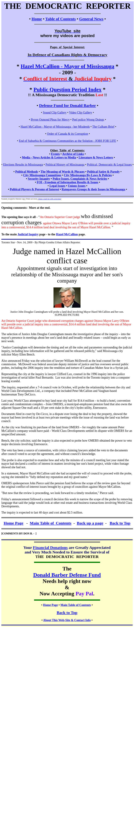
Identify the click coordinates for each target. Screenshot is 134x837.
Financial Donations (50, 547)
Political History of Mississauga (65, 164)
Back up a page (90, 523)
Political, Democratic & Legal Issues (109, 164)
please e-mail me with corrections (49, 199)
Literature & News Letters (96, 157)
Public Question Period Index (67, 89)
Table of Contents (60, 19)
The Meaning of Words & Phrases (63, 171)
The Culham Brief (103, 126)
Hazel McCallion (67, 234)
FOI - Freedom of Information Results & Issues (67, 182)
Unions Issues (77, 186)
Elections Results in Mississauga (23, 164)
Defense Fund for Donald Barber (67, 105)
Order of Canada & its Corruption (67, 133)
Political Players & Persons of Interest (34, 189)
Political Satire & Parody (103, 171)
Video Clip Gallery (80, 112)
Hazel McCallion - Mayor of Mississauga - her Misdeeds (55, 126)
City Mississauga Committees (42, 175)
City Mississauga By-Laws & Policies (88, 175)
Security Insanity (39, 178)
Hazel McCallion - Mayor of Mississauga (67, 66)
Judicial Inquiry (28, 234)
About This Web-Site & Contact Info (67, 620)
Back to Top (120, 523)
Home (37, 19)
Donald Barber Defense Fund (67, 575)
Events (55, 154)
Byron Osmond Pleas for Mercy (50, 119)
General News (91, 19)
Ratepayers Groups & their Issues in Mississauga (93, 189)
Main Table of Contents (50, 523)
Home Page (13, 523)
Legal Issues (57, 186)
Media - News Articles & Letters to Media (49, 157)
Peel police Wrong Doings (88, 119)
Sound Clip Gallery (54, 112)
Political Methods (26, 171)
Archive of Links (73, 154)
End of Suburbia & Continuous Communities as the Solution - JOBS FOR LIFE (67, 141)
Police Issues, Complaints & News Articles (80, 178)
